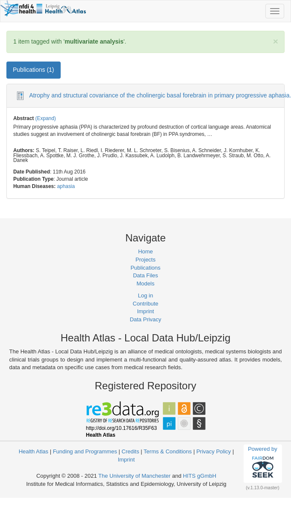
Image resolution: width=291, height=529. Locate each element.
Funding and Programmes (85, 451)
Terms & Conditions (168, 451)
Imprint (145, 311)
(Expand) (45, 118)
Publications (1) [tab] (33, 69)
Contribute (146, 303)
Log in (145, 295)
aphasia (66, 186)
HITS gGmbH (199, 476)
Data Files (145, 275)
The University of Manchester (134, 476)
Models (146, 283)
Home (145, 251)
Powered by (262, 463)
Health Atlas (33, 451)
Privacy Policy (213, 451)
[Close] (275, 41)
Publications (145, 267)
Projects (145, 259)
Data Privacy (146, 319)
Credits (130, 451)
